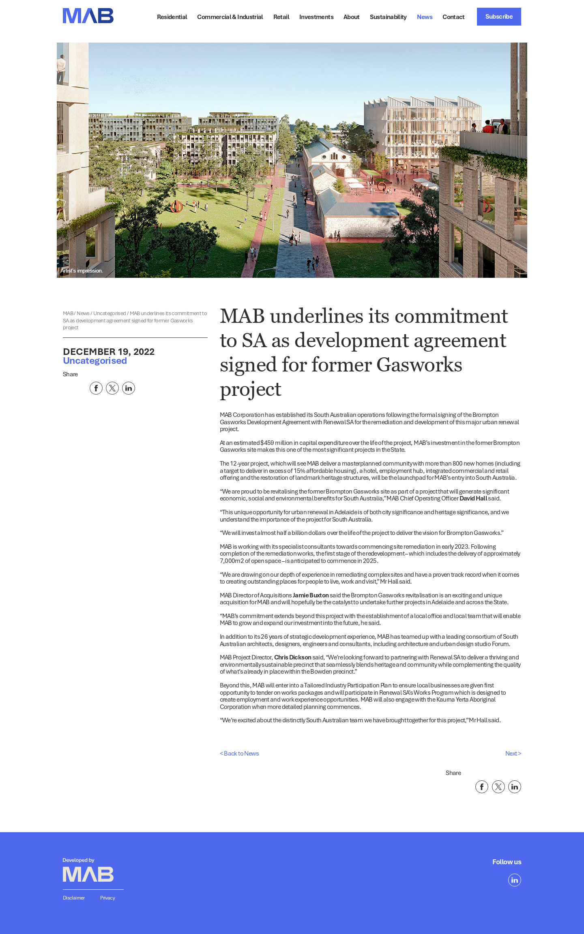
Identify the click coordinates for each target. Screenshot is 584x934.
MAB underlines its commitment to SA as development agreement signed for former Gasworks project (135, 320)
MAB (68, 313)
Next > (513, 753)
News (424, 17)
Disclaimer (74, 897)
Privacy (107, 897)
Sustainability (388, 17)
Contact (453, 17)
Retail (281, 17)
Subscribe (499, 16)
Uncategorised (110, 313)
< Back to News (239, 753)
